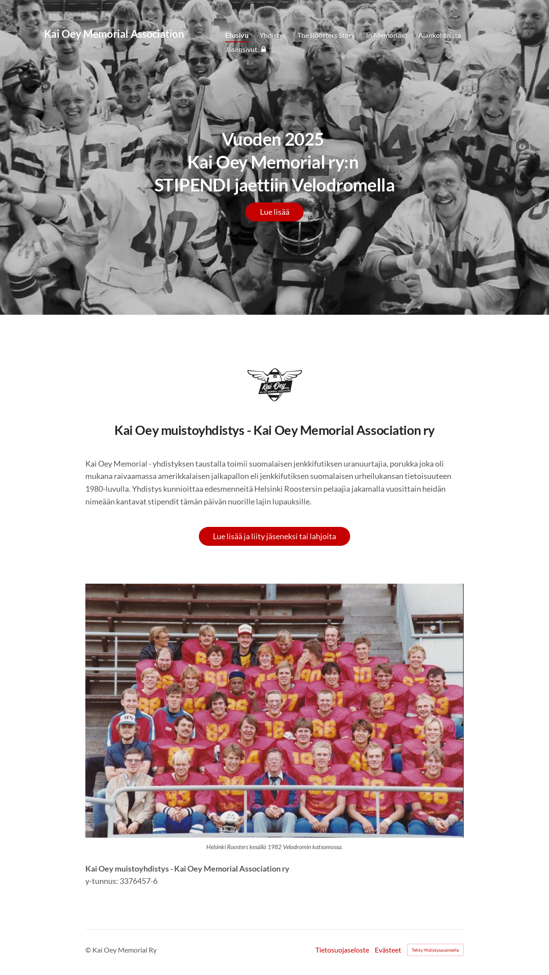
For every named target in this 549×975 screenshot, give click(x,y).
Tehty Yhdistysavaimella (435, 950)
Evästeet (388, 949)
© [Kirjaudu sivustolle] (88, 950)
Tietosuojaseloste (342, 949)
